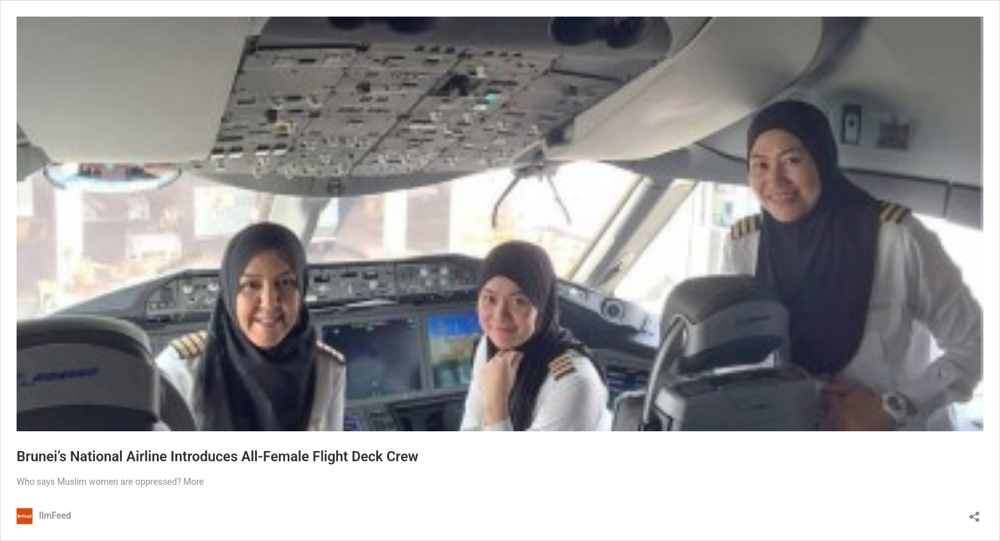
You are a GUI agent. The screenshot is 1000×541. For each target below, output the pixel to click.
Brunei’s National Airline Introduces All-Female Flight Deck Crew (217, 456)
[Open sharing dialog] (974, 512)
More (194, 482)
